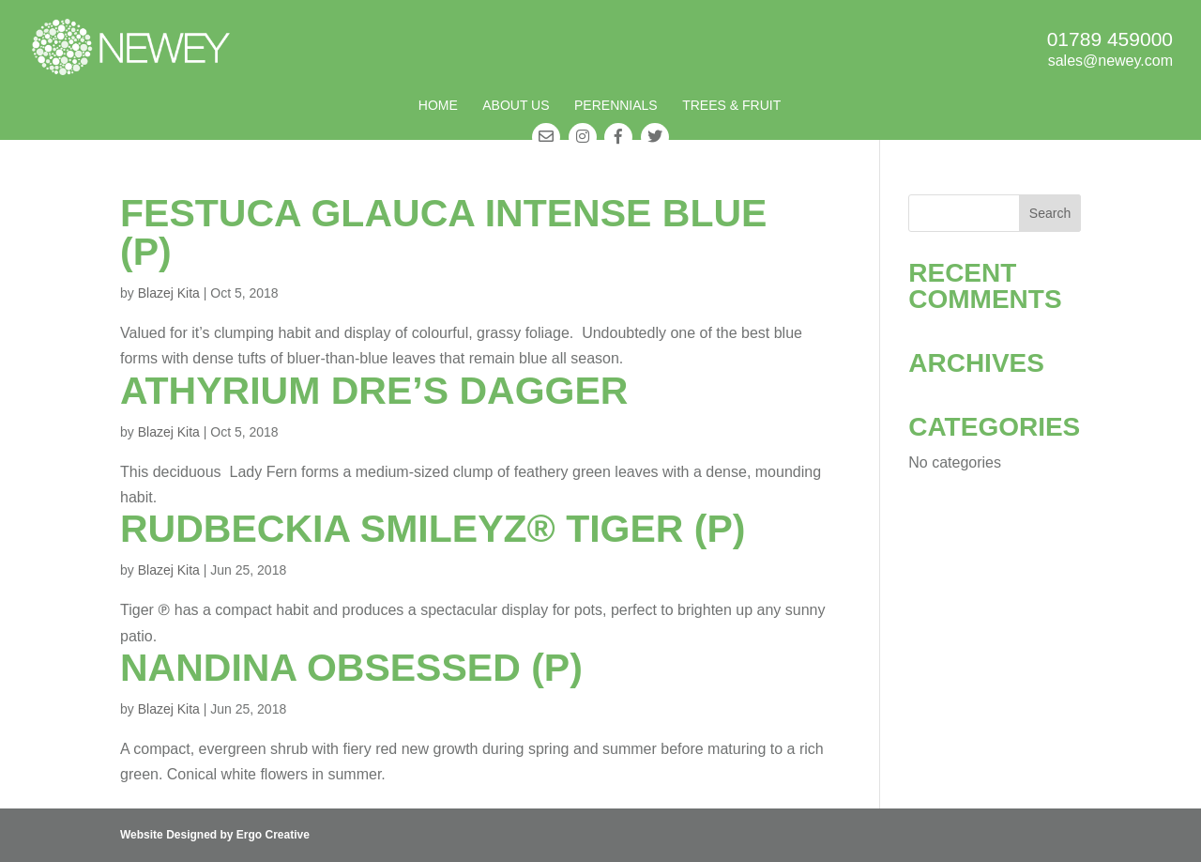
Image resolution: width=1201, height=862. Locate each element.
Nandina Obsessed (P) (351, 667)
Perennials (616, 106)
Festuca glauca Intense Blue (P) (443, 232)
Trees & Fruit (731, 106)
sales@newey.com (1110, 61)
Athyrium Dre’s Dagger (374, 390)
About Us (515, 106)
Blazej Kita (169, 292)
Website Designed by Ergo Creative (215, 834)
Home (438, 106)
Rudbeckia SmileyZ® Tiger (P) (432, 528)
